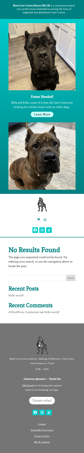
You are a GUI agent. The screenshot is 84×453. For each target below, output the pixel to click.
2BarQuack (28, 385)
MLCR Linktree (42, 442)
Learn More (42, 114)
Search (71, 278)
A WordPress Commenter (24, 312)
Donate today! (42, 400)
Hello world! (16, 295)
